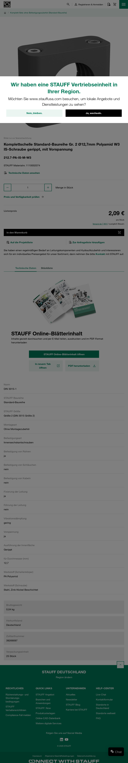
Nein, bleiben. (34, 113)
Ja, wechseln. (94, 113)
